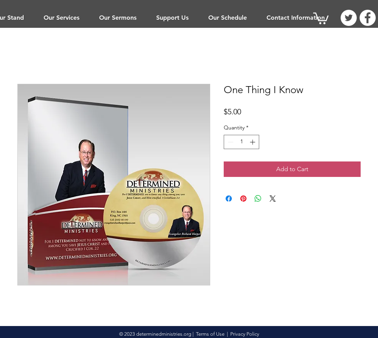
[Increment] (253, 142)
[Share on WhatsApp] (258, 198)
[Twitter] (349, 18)
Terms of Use (210, 334)
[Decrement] (230, 142)
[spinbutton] (241, 142)
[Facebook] (367, 18)
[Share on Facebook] (228, 198)
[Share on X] (272, 198)
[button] (61, 17)
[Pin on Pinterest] (243, 198)
